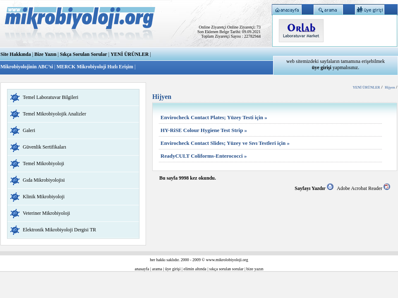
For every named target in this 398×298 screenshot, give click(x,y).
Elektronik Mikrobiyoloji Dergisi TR (59, 230)
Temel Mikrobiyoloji (43, 163)
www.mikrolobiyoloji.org (227, 259)
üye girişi (173, 269)
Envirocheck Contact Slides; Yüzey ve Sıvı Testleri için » (225, 143)
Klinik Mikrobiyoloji (44, 196)
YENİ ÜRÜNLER (129, 54)
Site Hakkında (15, 54)
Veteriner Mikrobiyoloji (46, 213)
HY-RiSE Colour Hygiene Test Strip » (204, 130)
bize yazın (255, 269)
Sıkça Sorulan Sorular (83, 54)
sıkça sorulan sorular (226, 269)
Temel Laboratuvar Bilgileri (50, 97)
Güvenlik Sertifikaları (44, 147)
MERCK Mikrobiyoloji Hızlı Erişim (94, 67)
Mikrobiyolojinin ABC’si (27, 67)
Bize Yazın (45, 54)
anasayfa (142, 269)
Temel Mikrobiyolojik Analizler (54, 114)
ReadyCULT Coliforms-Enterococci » (204, 156)
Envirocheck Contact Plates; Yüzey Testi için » (214, 117)
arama (157, 269)
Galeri (29, 130)
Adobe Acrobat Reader (363, 188)
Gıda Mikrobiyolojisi (44, 180)
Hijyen (390, 87)
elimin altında (195, 269)
